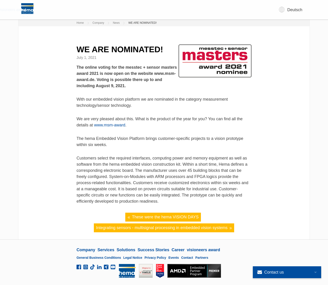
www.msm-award (109, 125)
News (116, 22)
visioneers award (228, 10)
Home (80, 22)
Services (119, 10)
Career (199, 10)
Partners (201, 257)
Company (94, 10)
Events (173, 257)
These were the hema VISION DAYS (163, 217)
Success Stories (172, 10)
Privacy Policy (155, 257)
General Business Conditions (99, 257)
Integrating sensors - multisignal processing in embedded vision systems (164, 227)
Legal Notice (132, 257)
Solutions (142, 10)
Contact (187, 257)
